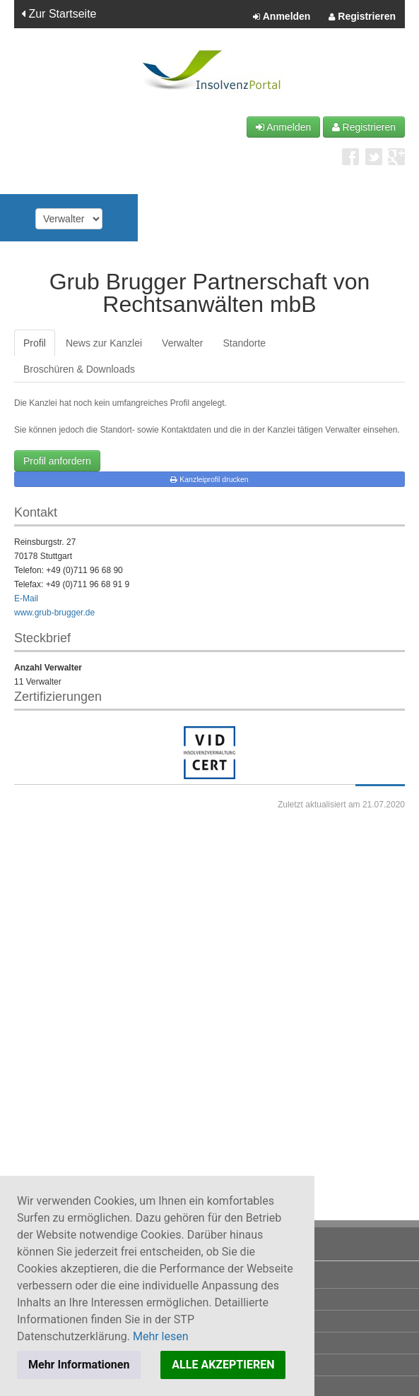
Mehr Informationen (78, 1364)
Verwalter (182, 343)
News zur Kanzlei (104, 343)
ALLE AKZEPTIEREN (223, 1364)
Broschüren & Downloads (79, 369)
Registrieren (362, 17)
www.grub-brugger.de (54, 613)
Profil (34, 343)
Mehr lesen (161, 1336)
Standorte (244, 343)
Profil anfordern (57, 461)
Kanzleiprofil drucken (209, 479)
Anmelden (281, 17)
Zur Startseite (58, 14)
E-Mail (26, 598)
